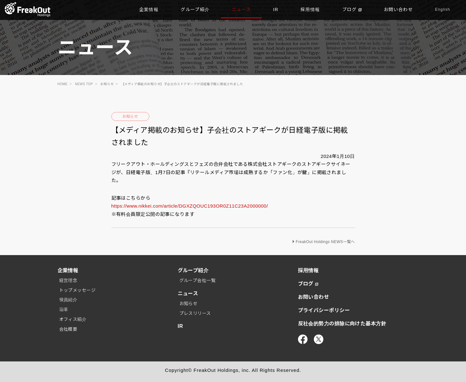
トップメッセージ (77, 290)
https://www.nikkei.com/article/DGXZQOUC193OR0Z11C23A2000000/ (189, 206)
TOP (28, 9)
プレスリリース (195, 313)
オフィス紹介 (73, 319)
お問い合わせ (398, 9)
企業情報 (149, 9)
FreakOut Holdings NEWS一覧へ (325, 242)
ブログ (352, 9)
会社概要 (68, 329)
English (442, 9)
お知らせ (130, 116)
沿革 (63, 309)
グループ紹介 (195, 9)
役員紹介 (68, 299)
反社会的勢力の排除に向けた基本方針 (342, 323)
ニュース (241, 9)
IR (275, 9)
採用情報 (310, 9)
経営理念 (68, 280)
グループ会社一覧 (197, 280)
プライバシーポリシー (324, 310)
